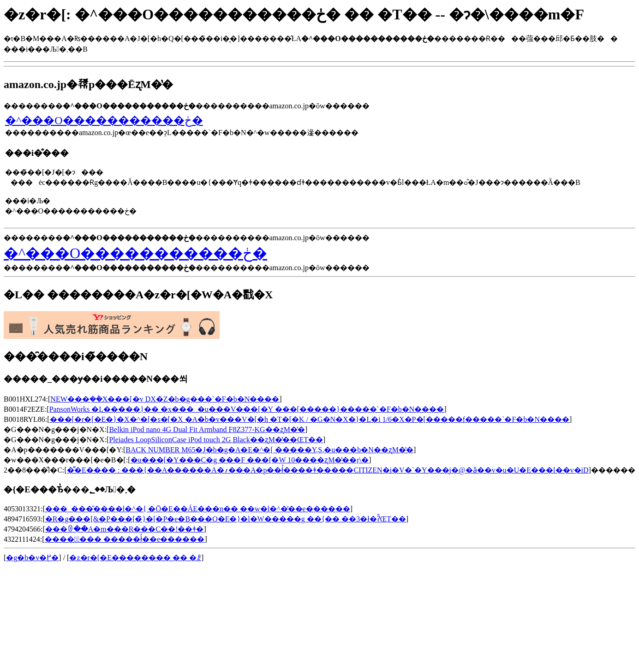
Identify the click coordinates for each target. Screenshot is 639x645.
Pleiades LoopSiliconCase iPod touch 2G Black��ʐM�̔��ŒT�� (216, 440)
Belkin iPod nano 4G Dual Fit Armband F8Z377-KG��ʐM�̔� (207, 429)
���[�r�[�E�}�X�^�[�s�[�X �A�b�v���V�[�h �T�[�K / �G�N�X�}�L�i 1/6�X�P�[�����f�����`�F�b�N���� (309, 419)
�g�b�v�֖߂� (32, 558)
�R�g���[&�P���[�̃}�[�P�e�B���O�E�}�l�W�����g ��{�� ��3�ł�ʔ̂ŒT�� (225, 519)
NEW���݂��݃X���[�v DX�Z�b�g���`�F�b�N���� (164, 399)
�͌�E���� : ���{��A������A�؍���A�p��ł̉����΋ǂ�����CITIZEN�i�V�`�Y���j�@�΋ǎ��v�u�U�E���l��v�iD (328, 470)
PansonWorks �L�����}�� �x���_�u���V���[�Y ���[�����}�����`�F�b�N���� (246, 409)
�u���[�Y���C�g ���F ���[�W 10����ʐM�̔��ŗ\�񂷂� (250, 460)
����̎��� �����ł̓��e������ (125, 539)
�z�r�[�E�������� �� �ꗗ (135, 558)
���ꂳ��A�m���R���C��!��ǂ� (124, 529)
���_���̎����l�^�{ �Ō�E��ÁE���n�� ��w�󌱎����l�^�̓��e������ (197, 509)
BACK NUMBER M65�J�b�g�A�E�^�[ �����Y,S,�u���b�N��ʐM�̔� (269, 450)
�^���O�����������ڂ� (104, 120)
